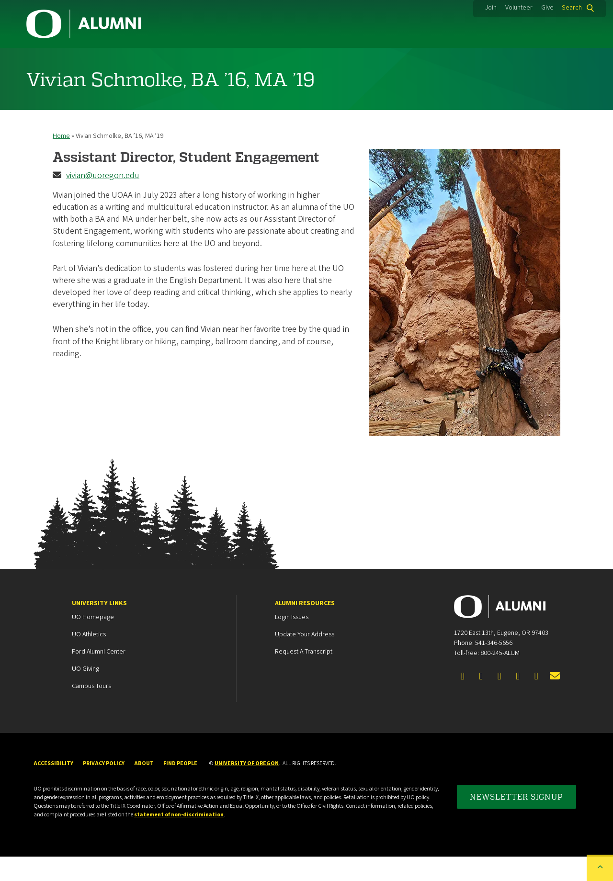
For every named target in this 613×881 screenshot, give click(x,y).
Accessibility (53, 788)
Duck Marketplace (343, 60)
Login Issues (291, 641)
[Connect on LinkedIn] (499, 701)
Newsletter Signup (516, 820)
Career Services (240, 60)
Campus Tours (91, 710)
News (496, 60)
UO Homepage (93, 641)
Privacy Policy (104, 788)
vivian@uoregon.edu (102, 200)
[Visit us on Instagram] (517, 701)
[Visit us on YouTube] (536, 701)
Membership (147, 60)
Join (491, 7)
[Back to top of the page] (600, 868)
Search (572, 7)
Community (61, 60)
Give (547, 7)
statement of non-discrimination (179, 839)
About (561, 60)
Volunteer (519, 7)
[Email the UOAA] (554, 701)
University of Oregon (247, 788)
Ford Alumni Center (98, 676)
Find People (180, 788)
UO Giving (85, 693)
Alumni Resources (305, 628)
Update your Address (304, 659)
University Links (99, 628)
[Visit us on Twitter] (480, 701)
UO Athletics (89, 659)
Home (61, 160)
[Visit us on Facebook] (462, 701)
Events (430, 60)
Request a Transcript (303, 676)
